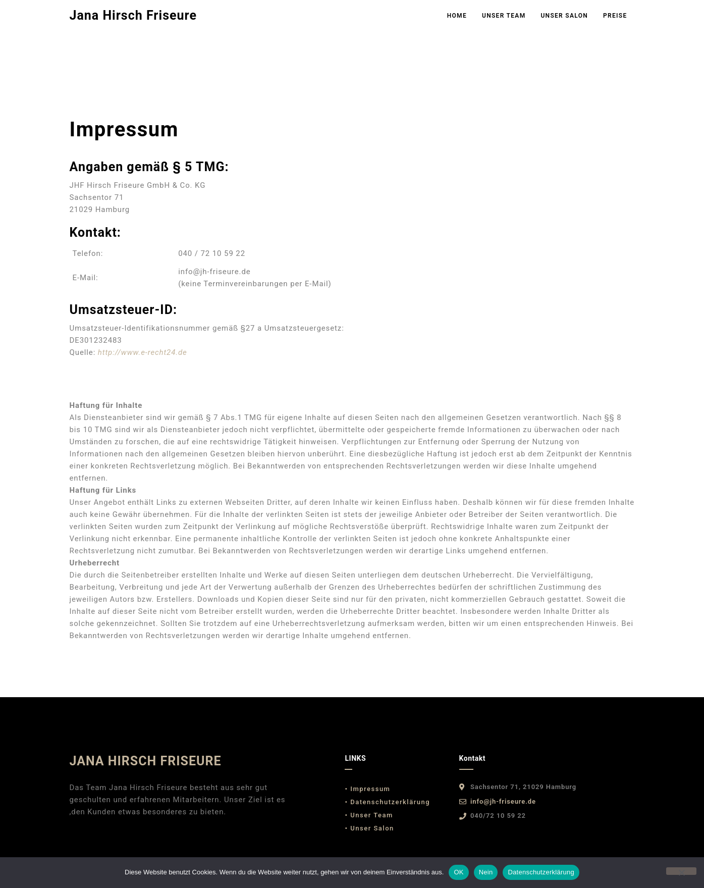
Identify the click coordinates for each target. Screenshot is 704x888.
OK (458, 872)
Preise (615, 15)
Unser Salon (564, 15)
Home (457, 15)
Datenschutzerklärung (541, 872)
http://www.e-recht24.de (142, 352)
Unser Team (503, 15)
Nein (486, 872)
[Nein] (681, 871)
